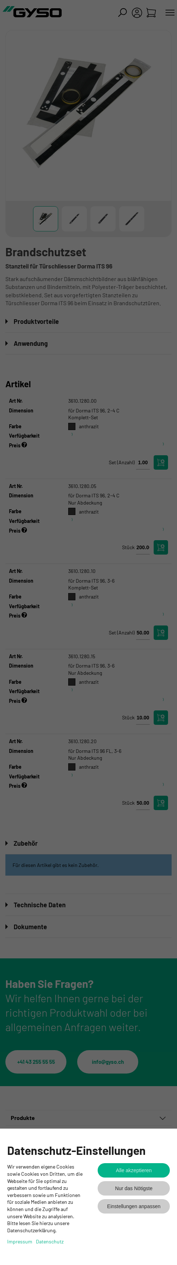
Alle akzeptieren (134, 1170)
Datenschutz (50, 1241)
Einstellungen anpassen (133, 1206)
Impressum (19, 1241)
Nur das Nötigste (134, 1188)
